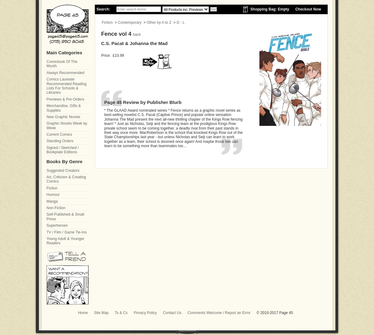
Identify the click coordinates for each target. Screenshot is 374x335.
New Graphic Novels (63, 117)
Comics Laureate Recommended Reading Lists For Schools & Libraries (66, 86)
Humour (53, 194)
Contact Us (172, 313)
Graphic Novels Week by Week (67, 125)
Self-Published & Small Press (65, 216)
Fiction (107, 22)
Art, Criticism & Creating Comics (66, 179)
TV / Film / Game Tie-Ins (67, 232)
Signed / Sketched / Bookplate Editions (63, 150)
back (137, 34)
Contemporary (129, 22)
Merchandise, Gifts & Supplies (64, 108)
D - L (181, 22)
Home (83, 313)
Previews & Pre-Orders (66, 99)
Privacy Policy (145, 313)
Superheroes (57, 225)
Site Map (101, 313)
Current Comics (59, 134)
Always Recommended (66, 73)
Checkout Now (308, 9)
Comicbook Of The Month (62, 64)
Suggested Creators (63, 170)
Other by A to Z (159, 22)
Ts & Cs (121, 313)
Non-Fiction (56, 208)
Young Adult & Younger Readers (65, 241)
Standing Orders (60, 141)
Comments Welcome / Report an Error (218, 313)
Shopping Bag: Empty (269, 9)
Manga (52, 201)
